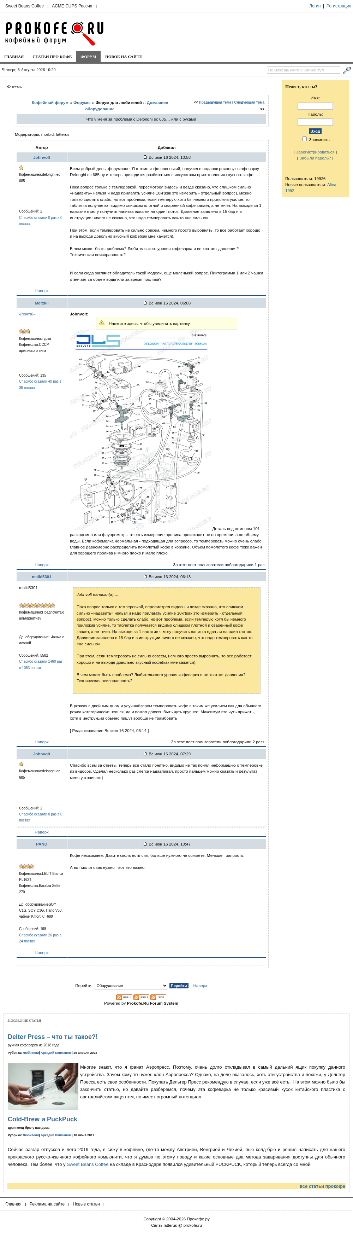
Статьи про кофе (52, 56)
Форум (88, 56)
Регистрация (339, 6)
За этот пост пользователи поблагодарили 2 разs (218, 741)
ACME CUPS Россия (72, 6)
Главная (14, 56)
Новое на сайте (123, 56)
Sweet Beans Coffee (24, 6)
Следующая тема (249, 102)
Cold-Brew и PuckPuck (42, 1119)
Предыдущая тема (215, 102)
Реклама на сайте (47, 1204)
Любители (31, 1053)
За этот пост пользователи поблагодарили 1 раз (218, 564)
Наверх (41, 290)
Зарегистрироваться (315, 152)
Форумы (82, 102)
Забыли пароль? (315, 158)
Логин (315, 6)
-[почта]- (27, 314)
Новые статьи (86, 1204)
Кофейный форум (50, 102)
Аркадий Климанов (56, 1053)
